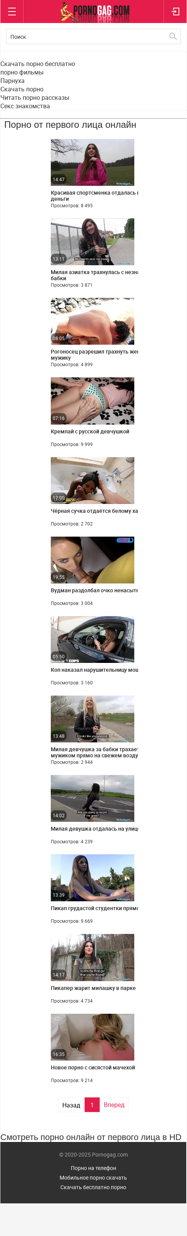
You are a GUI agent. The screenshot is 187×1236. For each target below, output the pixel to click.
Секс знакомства (25, 106)
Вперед (114, 1105)
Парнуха (12, 80)
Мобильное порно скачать (93, 1177)
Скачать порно (21, 89)
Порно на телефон (93, 1168)
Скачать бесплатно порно (93, 1187)
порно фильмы (21, 72)
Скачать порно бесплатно (37, 63)
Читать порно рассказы (34, 97)
